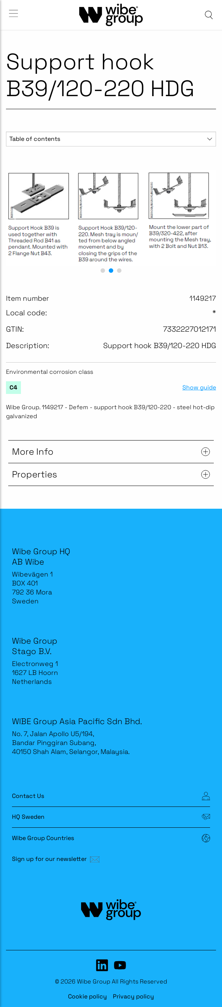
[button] (103, 270)
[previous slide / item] (14, 217)
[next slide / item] (207, 217)
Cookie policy (87, 996)
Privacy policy (133, 996)
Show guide (199, 388)
